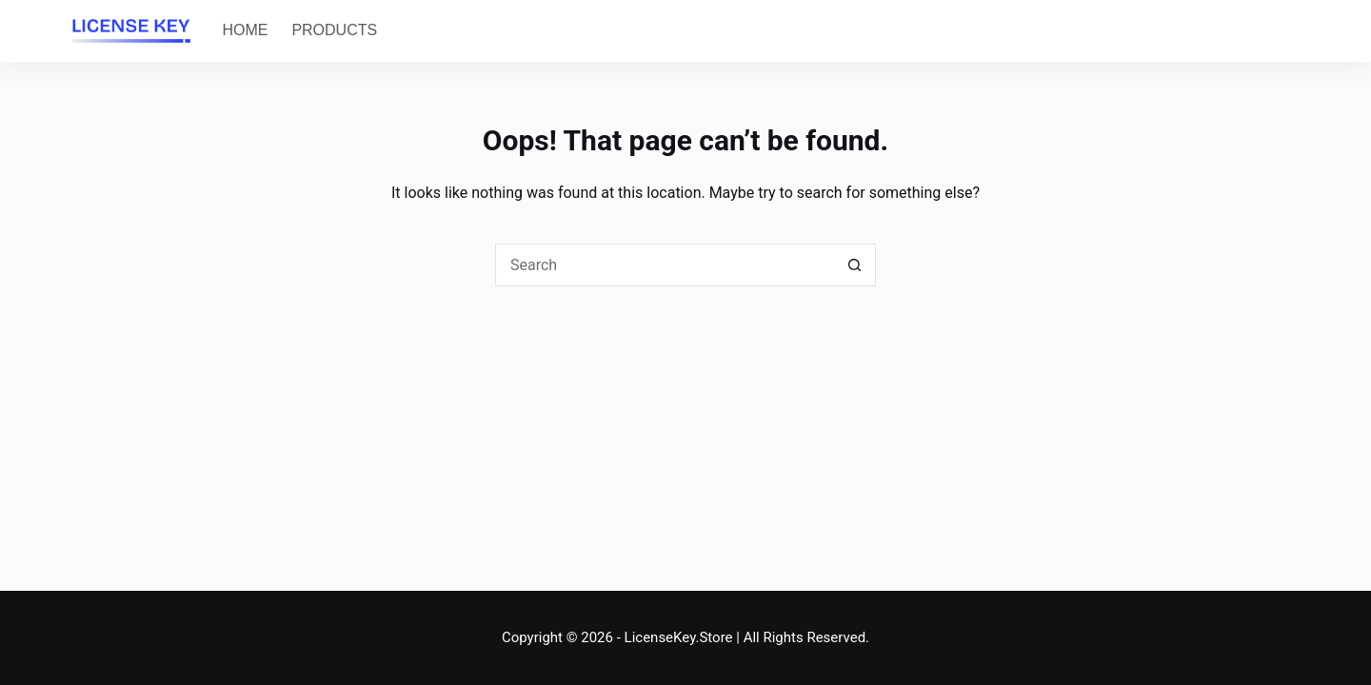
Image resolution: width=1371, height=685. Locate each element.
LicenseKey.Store (679, 637)
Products (334, 30)
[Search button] (854, 265)
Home (245, 30)
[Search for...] (664, 265)
